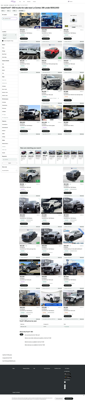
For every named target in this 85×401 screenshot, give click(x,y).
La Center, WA (11, 5)
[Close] (84, 395)
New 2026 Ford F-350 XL (52, 158)
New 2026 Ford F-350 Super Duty (23, 159)
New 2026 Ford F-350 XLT (30, 158)
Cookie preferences (59, 398)
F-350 (18, 5)
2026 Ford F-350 (23, 326)
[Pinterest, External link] (65, 388)
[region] (42, 397)
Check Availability (24, 38)
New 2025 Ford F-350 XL (66, 158)
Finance (34, 1)
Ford (15, 5)
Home (2, 5)
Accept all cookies (69, 398)
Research (28, 1)
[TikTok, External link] (65, 382)
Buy (20, 1)
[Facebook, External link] (65, 383)
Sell (24, 1)
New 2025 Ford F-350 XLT (81, 158)
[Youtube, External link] (65, 385)
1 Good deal (66, 326)
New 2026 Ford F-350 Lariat (38, 158)
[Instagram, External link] (65, 387)
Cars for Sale (6, 5)
